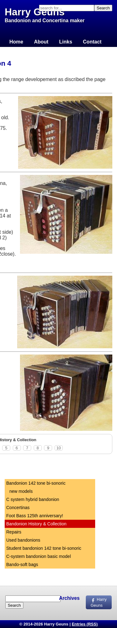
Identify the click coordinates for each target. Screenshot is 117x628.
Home (16, 41)
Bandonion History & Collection (36, 523)
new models (21, 491)
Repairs (13, 531)
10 (58, 448)
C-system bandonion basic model (38, 556)
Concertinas (18, 507)
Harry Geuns (35, 12)
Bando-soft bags (22, 564)
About (41, 41)
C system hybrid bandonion (32, 499)
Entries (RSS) (85, 624)
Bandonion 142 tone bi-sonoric (36, 483)
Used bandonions (23, 540)
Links (65, 41)
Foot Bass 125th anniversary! (34, 515)
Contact (92, 41)
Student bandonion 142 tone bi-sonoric (43, 548)
